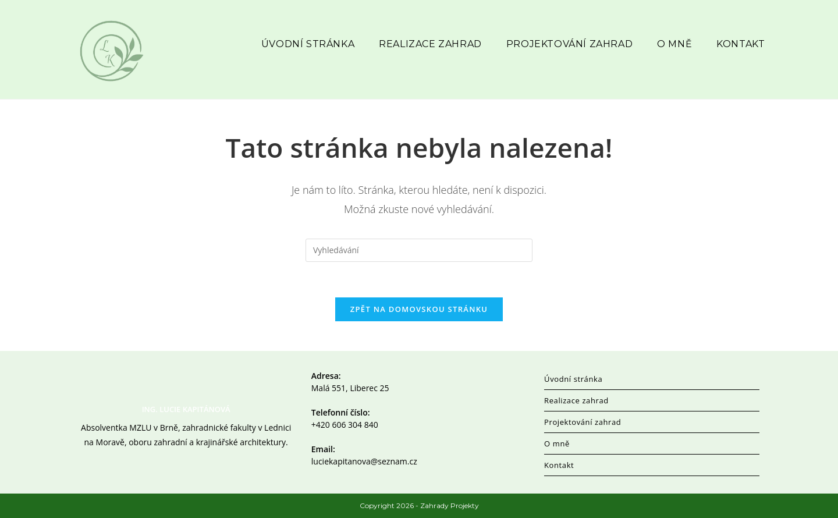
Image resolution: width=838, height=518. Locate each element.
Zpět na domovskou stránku (419, 309)
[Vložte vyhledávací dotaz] (419, 250)
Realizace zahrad (576, 400)
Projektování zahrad (582, 422)
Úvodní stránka (573, 379)
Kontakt (559, 465)
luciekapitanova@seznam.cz (364, 461)
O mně (557, 443)
